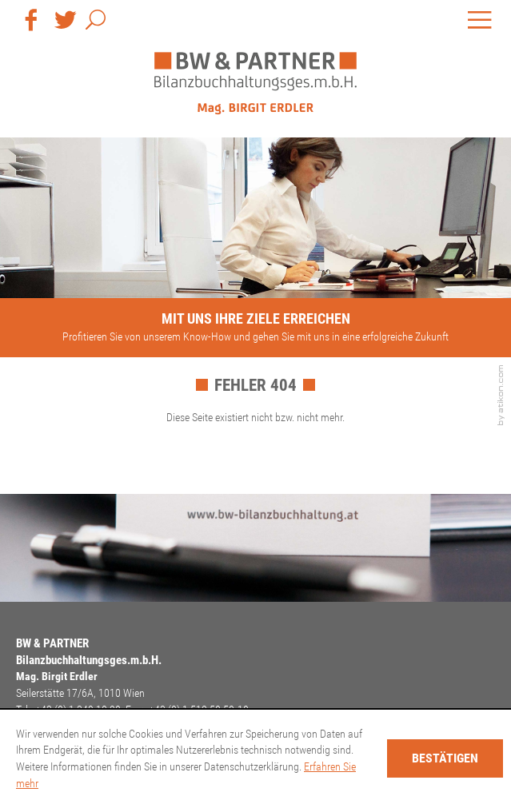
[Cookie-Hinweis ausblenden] (445, 758)
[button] (96, 23)
